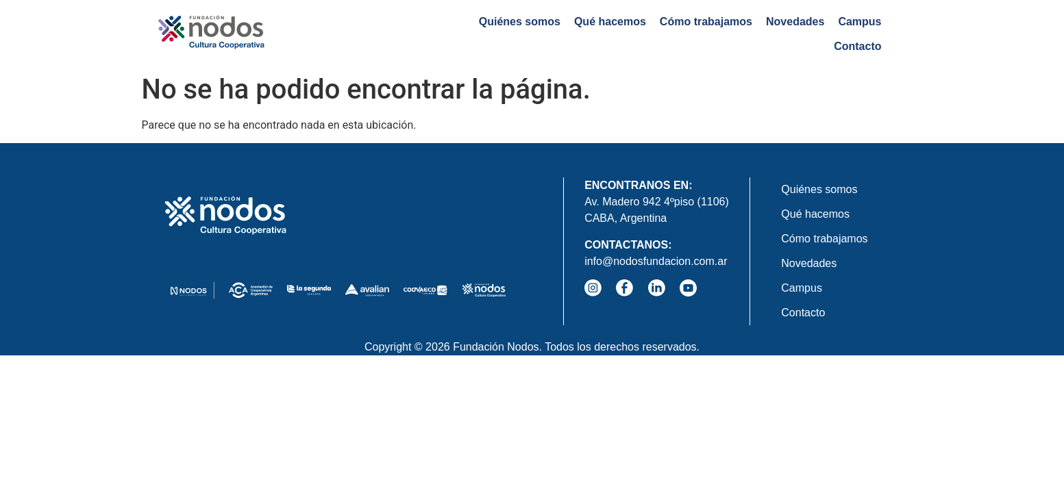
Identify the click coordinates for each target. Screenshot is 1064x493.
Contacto (857, 34)
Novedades (734, 34)
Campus (798, 34)
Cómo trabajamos (645, 34)
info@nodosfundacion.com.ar (655, 261)
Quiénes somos (458, 34)
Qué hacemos (549, 34)
